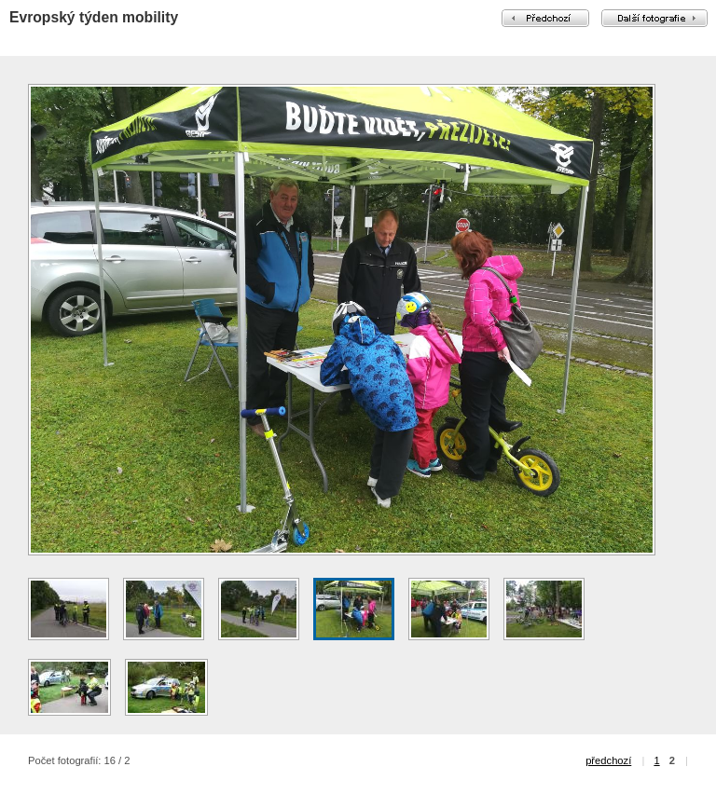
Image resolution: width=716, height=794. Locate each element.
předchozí (608, 760)
